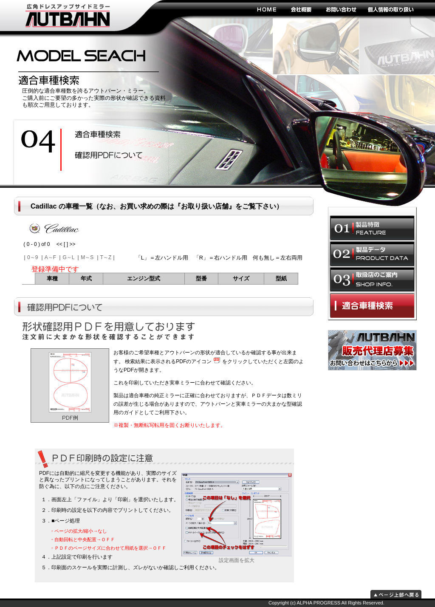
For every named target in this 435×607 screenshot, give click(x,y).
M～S (87, 257)
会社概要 (301, 9)
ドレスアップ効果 (105, 156)
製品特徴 (372, 227)
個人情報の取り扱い (390, 9)
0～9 (32, 257)
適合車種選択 (372, 305)
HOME (266, 9)
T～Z (106, 257)
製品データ (372, 253)
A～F (50, 257)
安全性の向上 (105, 135)
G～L (68, 257)
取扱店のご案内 (372, 279)
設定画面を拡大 (236, 558)
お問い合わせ (340, 9)
